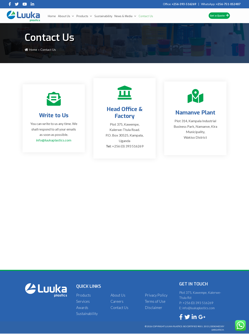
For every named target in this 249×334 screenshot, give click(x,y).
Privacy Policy (156, 295)
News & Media (125, 16)
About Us (66, 16)
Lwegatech (217, 329)
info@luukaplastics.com (53, 140)
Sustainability (103, 16)
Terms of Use (155, 301)
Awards (82, 307)
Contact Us (146, 16)
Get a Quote (219, 15)
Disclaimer (153, 307)
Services (83, 301)
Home (52, 16)
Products (84, 16)
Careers (117, 301)
